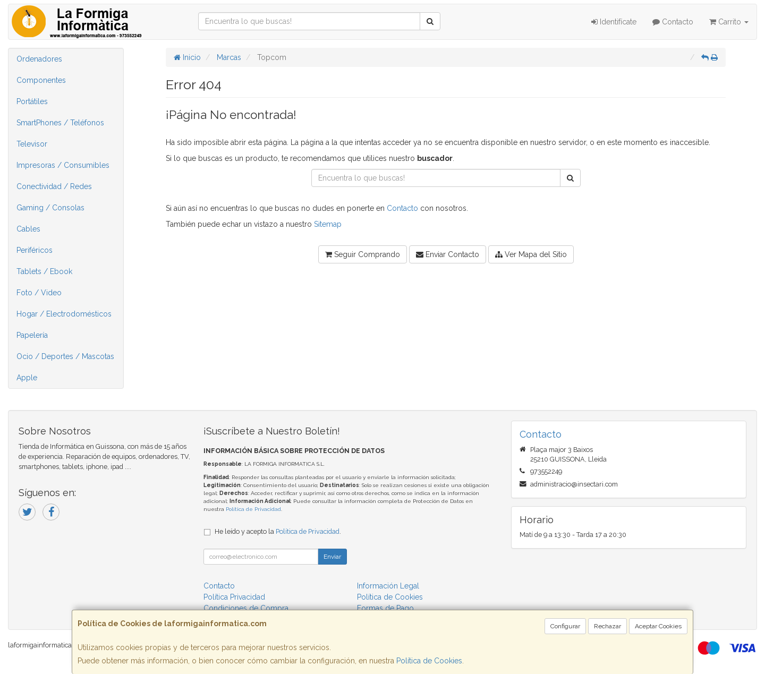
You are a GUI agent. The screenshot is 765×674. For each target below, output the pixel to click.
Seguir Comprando (362, 254)
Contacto (672, 22)
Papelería (32, 335)
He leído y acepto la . (278, 531)
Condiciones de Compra (245, 608)
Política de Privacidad (253, 509)
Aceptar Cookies (658, 626)
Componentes (41, 80)
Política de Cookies (429, 660)
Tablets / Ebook (44, 271)
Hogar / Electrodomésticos (64, 314)
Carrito (729, 22)
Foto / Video (39, 292)
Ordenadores (39, 59)
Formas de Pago (385, 608)
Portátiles (32, 101)
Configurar (565, 626)
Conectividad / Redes (54, 186)
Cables (28, 229)
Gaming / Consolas (50, 207)
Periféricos (34, 250)
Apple (26, 377)
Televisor (31, 144)
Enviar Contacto (447, 254)
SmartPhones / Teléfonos (60, 122)
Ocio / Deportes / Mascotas (65, 356)
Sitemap (328, 224)
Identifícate (613, 22)
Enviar (332, 556)
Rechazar (607, 626)
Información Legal (388, 586)
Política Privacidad (234, 597)
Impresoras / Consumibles (62, 165)
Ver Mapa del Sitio (531, 254)
